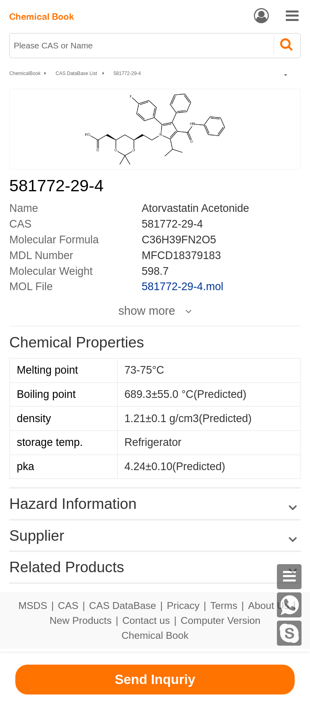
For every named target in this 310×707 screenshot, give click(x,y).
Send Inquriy (155, 679)
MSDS (32, 605)
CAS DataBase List (77, 73)
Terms (223, 605)
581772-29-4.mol (182, 286)
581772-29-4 (127, 73)
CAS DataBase (122, 605)
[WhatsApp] (289, 604)
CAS (68, 605)
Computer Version (221, 620)
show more (146, 311)
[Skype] (289, 633)
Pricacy (183, 605)
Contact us (146, 620)
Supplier (36, 535)
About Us (268, 605)
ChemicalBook (24, 73)
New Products (81, 620)
